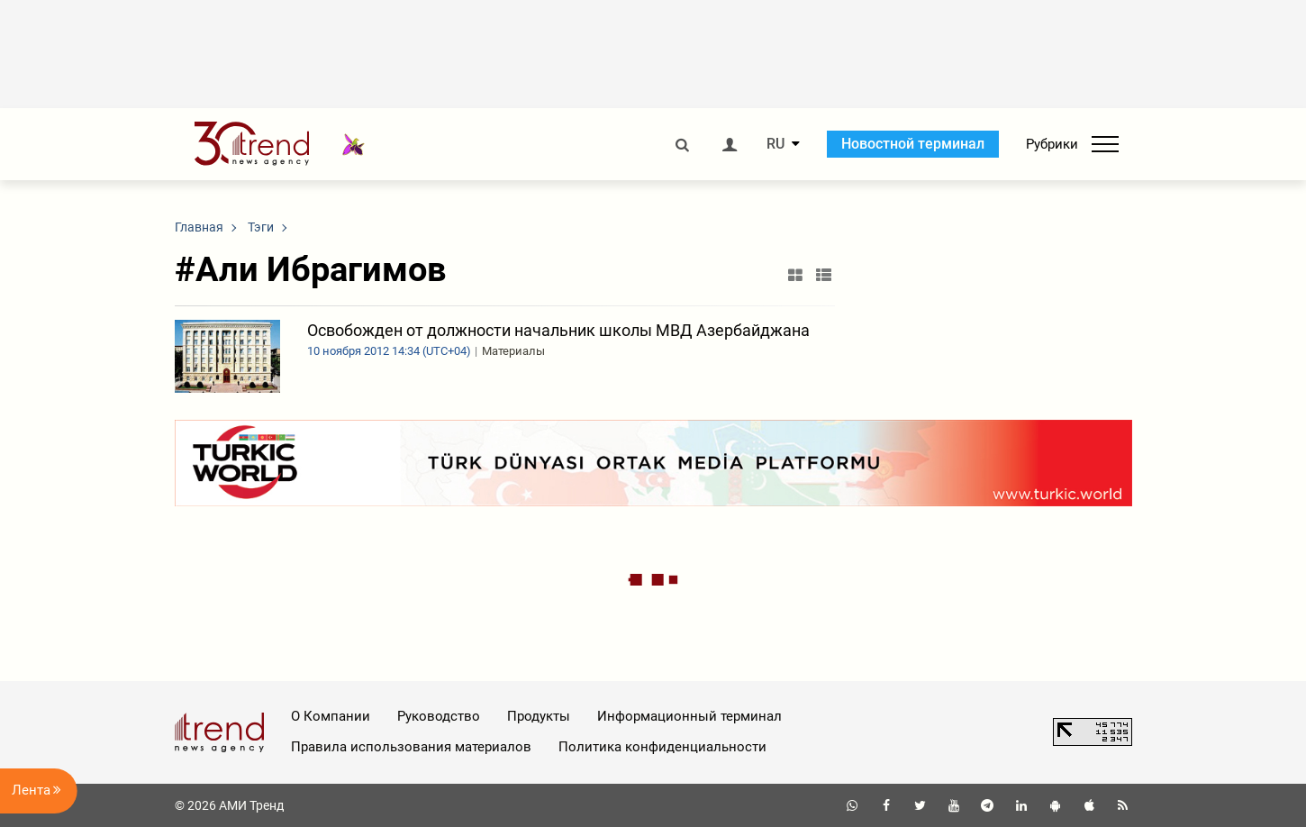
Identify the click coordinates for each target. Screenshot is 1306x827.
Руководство (438, 716)
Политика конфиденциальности (662, 747)
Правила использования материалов (411, 747)
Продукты (538, 716)
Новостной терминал (912, 143)
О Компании (330, 716)
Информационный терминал (689, 716)
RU (775, 144)
